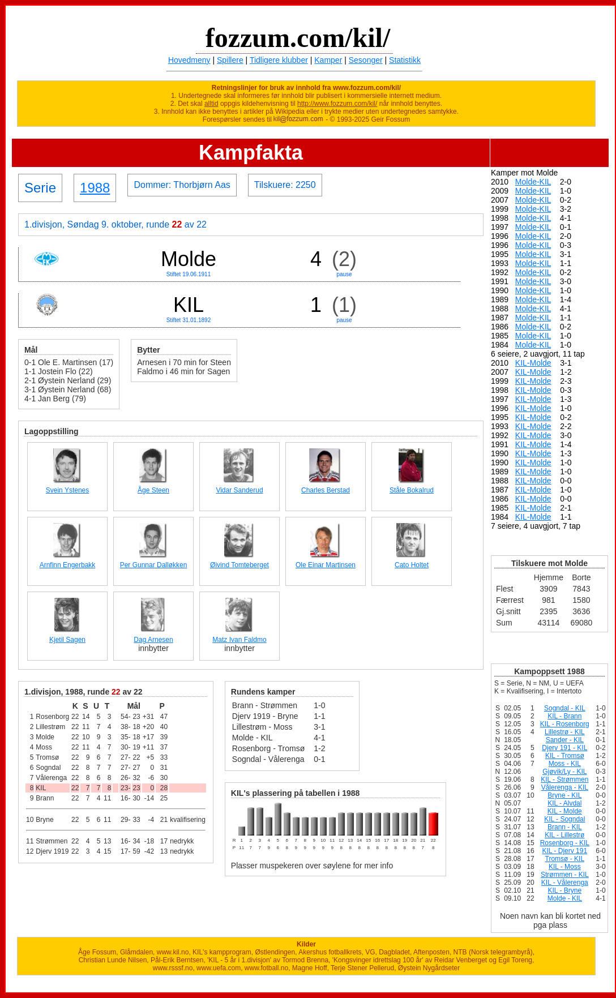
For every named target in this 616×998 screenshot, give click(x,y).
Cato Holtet (412, 565)
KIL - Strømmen (564, 779)
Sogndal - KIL (564, 708)
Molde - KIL (564, 898)
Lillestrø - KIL (565, 732)
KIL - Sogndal (564, 819)
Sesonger (366, 60)
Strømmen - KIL (565, 875)
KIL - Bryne (565, 890)
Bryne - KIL (564, 795)
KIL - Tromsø (564, 756)
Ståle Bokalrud (412, 490)
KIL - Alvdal (564, 803)
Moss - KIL (565, 764)
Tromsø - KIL (565, 859)
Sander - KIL (565, 740)
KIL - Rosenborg (564, 724)
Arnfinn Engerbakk (68, 565)
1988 (95, 187)
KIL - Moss (565, 867)
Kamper (328, 60)
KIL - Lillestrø (564, 835)
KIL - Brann (564, 716)
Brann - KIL (564, 827)
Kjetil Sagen (67, 640)
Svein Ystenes (67, 490)
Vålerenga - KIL (564, 787)
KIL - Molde (564, 811)
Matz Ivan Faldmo (239, 640)
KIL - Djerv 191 (565, 851)
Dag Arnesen (153, 640)
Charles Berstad (325, 490)
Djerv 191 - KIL (564, 748)
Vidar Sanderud (239, 490)
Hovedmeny (189, 60)
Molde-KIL (533, 181)
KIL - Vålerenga (564, 882)
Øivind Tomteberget (239, 565)
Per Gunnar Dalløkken (153, 565)
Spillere (230, 60)
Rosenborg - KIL (564, 843)
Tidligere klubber (279, 60)
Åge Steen (153, 490)
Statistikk (405, 60)
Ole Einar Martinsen (326, 565)
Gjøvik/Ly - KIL (564, 772)
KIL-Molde (533, 362)
